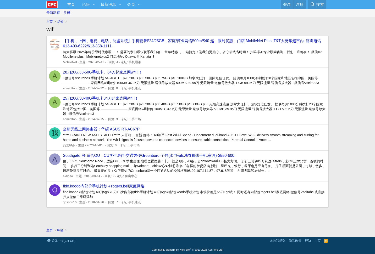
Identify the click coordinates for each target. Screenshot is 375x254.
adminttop (70, 88)
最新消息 (108, 4)
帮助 (308, 241)
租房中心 (131, 176)
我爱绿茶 (69, 145)
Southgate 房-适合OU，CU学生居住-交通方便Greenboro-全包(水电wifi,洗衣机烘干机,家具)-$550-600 (148, 155)
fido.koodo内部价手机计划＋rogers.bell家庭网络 (103, 186)
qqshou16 (70, 202)
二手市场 (134, 119)
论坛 (86, 4)
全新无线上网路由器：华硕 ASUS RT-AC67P (101, 129)
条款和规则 (277, 241)
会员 (131, 4)
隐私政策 (295, 241)
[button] (93, 4)
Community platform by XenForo (187, 249)
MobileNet (70, 62)
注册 (67, 13)
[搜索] (317, 4)
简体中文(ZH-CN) (61, 241)
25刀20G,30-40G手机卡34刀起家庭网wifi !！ (100, 98)
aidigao (68, 176)
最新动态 (53, 13)
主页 (71, 4)
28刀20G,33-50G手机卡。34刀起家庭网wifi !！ (102, 72)
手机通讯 (135, 62)
